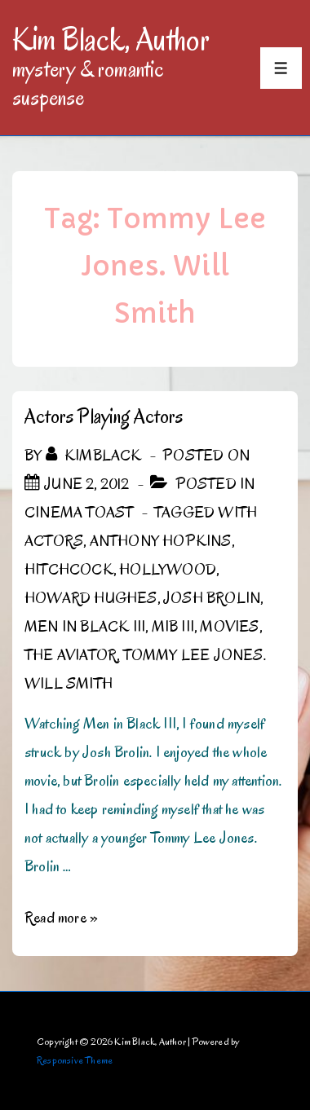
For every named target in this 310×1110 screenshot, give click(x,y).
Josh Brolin (211, 598)
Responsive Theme (75, 1060)
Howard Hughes (90, 598)
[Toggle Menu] (281, 68)
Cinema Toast (78, 512)
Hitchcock (68, 569)
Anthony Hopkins (161, 541)
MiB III (173, 626)
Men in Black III (84, 626)
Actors (53, 541)
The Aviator (70, 655)
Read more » (61, 917)
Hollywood (167, 569)
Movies (229, 626)
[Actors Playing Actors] (86, 484)
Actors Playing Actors (103, 416)
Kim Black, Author (111, 39)
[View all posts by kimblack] (95, 455)
